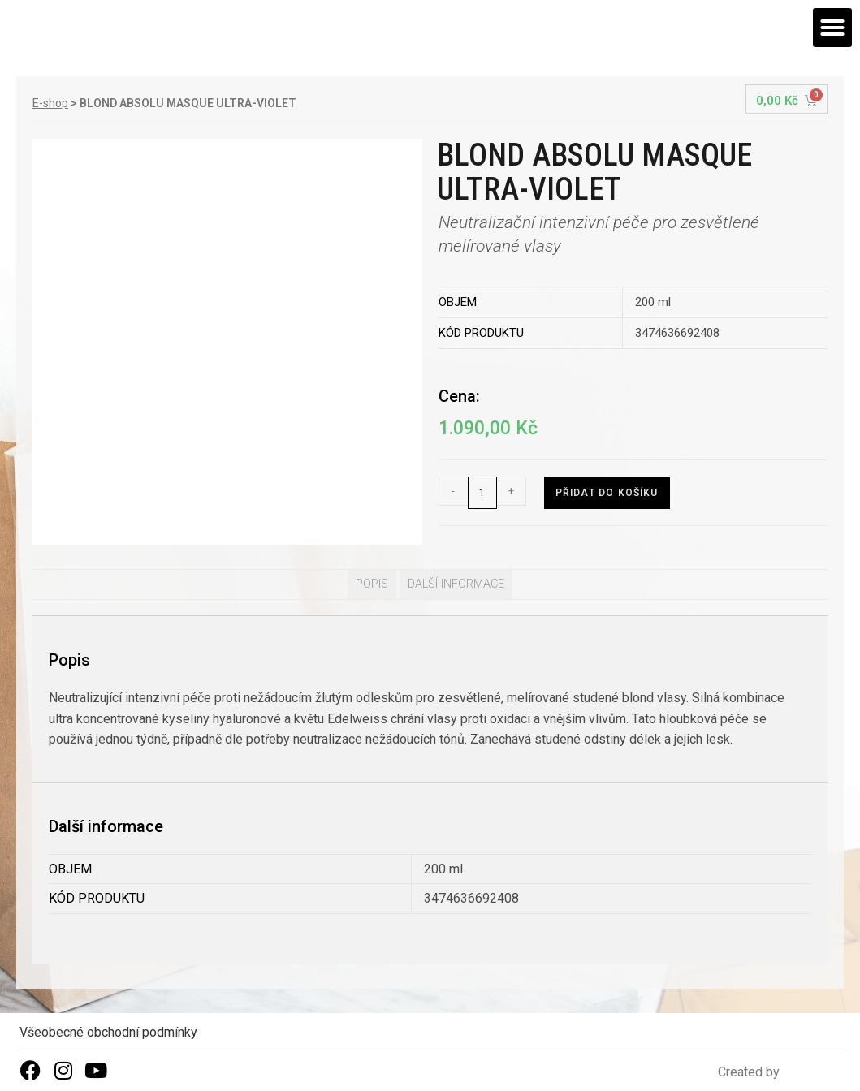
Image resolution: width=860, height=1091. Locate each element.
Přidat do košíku (607, 492)
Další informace (456, 584)
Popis (372, 584)
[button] (832, 27)
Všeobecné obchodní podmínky (108, 1032)
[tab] (372, 584)
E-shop (50, 103)
